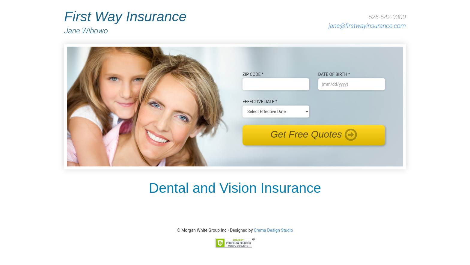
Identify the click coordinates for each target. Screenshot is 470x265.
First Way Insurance (159, 22)
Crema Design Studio (273, 230)
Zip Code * (252, 74)
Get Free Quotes (313, 135)
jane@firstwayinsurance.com (367, 26)
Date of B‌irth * (334, 74)
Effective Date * (259, 101)
